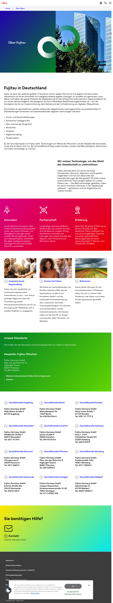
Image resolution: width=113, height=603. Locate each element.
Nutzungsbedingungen (14, 575)
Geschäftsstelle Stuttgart (54, 477)
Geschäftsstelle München (54, 451)
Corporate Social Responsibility (14, 283)
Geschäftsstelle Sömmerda (19, 477)
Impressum (10, 560)
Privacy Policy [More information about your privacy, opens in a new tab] (35, 593)
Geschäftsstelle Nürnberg (89, 451)
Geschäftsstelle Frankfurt (54, 426)
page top (108, 555)
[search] (105, 3)
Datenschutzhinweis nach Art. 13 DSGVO (20, 570)
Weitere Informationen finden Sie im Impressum (28, 376)
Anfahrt (9, 379)
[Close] (88, 585)
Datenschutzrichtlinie (13, 565)
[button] (8, 590)
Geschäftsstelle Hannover (18, 451)
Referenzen (82, 281)
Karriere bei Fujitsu (51, 281)
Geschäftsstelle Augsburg (18, 403)
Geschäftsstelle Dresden (89, 403)
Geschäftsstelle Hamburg (89, 426)
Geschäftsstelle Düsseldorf (19, 426)
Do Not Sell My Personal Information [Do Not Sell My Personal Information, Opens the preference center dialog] (73, 593)
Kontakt (11, 536)
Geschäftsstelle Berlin (52, 403)
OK (73, 586)
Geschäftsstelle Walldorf (89, 477)
